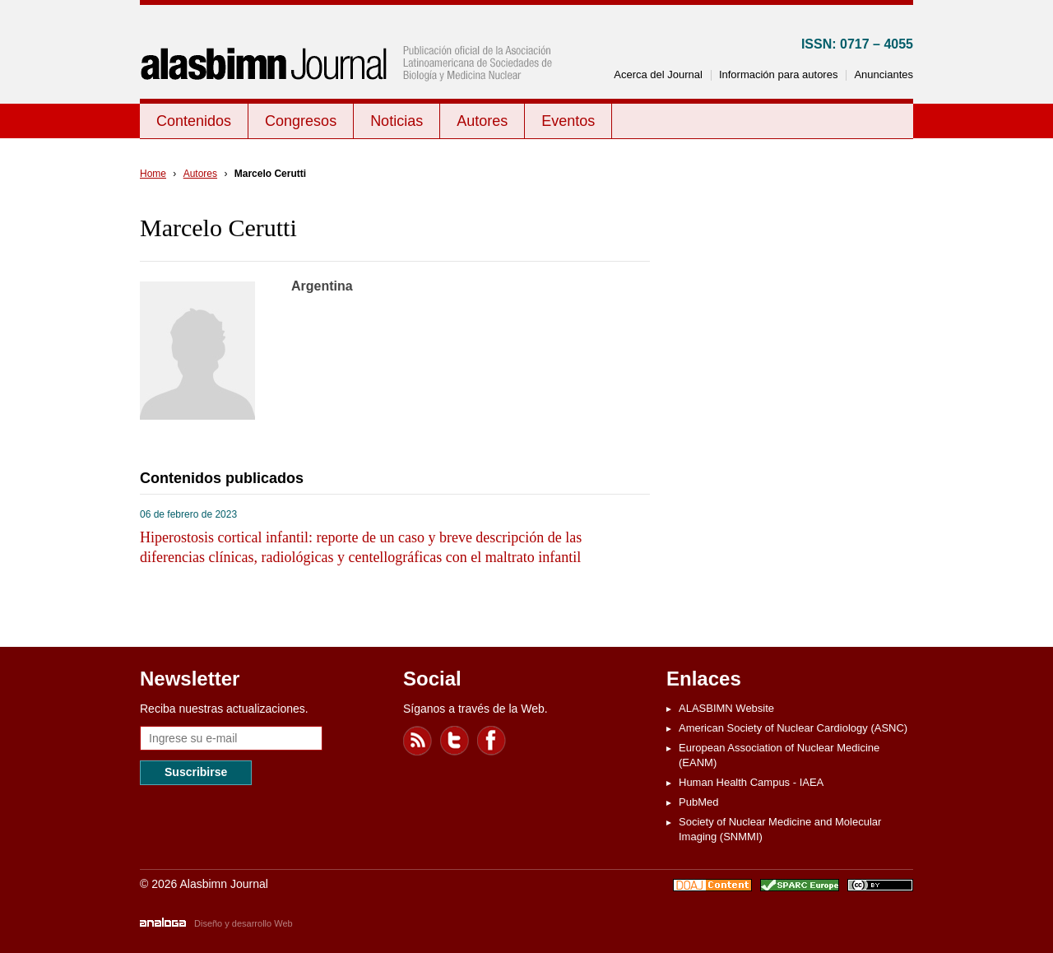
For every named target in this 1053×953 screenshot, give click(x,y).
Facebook (492, 740)
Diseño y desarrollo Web (243, 923)
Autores (482, 121)
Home (153, 173)
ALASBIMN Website (726, 708)
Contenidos (193, 121)
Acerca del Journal (658, 74)
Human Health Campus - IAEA (751, 782)
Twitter (455, 740)
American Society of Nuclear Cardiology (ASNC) (793, 728)
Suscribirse (196, 772)
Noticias (396, 121)
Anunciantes (883, 74)
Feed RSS (418, 740)
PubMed (698, 802)
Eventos (568, 121)
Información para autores (778, 74)
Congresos (300, 121)
